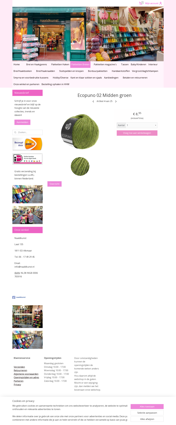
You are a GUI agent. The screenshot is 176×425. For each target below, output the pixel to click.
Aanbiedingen (111, 77)
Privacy (17, 384)
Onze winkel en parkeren (26, 84)
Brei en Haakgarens (36, 64)
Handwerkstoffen (121, 71)
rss (82, 420)
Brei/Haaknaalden (45, 71)
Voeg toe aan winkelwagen (137, 132)
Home (16, 64)
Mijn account (153, 3)
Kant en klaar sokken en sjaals (86, 77)
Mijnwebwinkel (116, 420)
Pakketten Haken (60, 64)
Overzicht (54, 183)
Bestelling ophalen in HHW (55, 84)
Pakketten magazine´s (105, 64)
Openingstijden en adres (26, 377)
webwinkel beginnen (93, 420)
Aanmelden (22, 122)
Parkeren (18, 380)
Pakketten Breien (80, 64)
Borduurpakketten (97, 71)
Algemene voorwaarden (26, 373)
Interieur (153, 64)
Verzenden (19, 366)
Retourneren (20, 370)
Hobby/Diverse (60, 77)
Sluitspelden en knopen (71, 71)
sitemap (76, 420)
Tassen (125, 64)
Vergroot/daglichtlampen (145, 71)
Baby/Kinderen (138, 64)
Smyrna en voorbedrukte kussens (30, 77)
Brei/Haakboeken (22, 71)
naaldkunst (19, 297)
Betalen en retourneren (135, 77)
